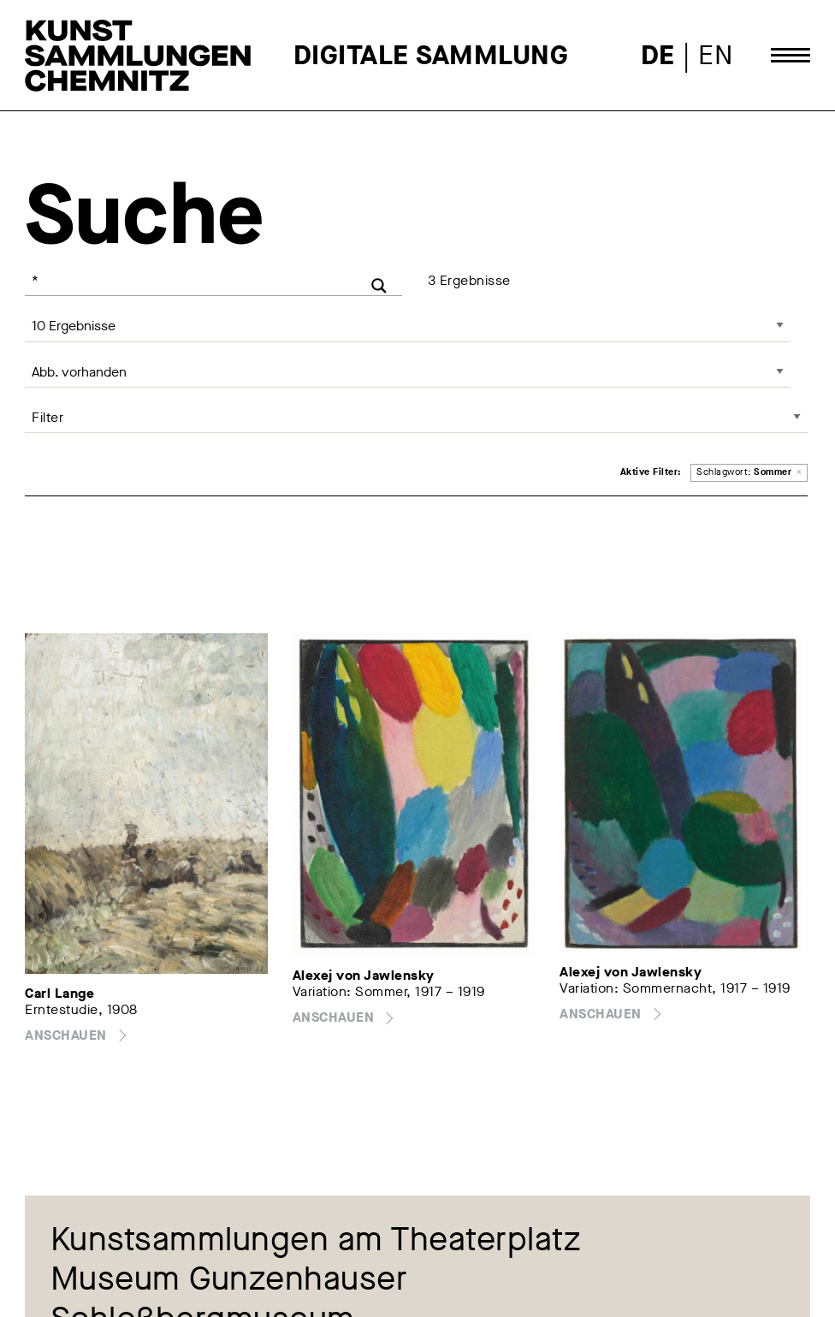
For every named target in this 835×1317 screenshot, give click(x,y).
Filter (47, 417)
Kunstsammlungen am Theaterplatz (316, 1240)
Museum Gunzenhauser (229, 1280)
